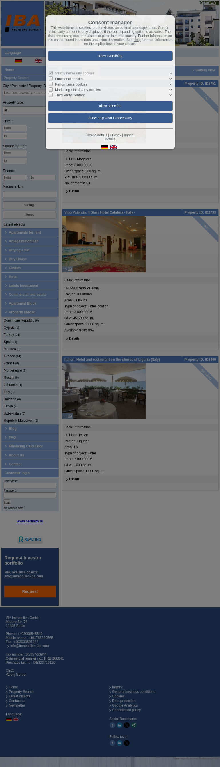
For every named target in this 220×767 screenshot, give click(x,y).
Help (137, 40)
